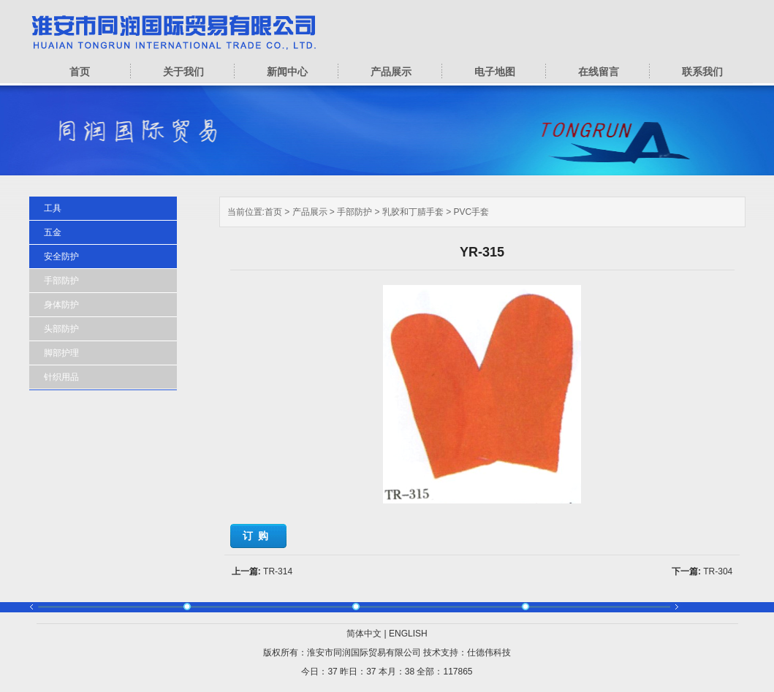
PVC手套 (472, 212)
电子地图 (494, 71)
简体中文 (364, 633)
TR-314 (277, 571)
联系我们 (702, 71)
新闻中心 (287, 71)
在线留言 (598, 71)
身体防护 (61, 305)
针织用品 (61, 377)
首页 (79, 71)
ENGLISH (408, 633)
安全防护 (61, 256)
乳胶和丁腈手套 (413, 212)
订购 (258, 535)
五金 (52, 232)
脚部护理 (61, 353)
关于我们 (183, 71)
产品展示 (391, 71)
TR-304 (717, 571)
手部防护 (354, 212)
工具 (52, 208)
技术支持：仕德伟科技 (467, 652)
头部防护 (61, 329)
